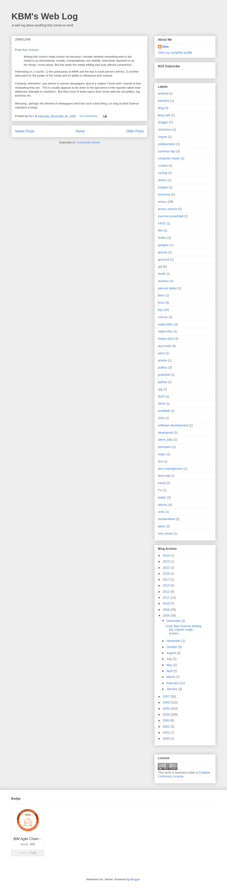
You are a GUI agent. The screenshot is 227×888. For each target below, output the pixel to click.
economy (164, 194)
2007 (166, 696)
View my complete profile (175, 52)
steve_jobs (165, 439)
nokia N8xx (165, 324)
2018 (166, 573)
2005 (166, 708)
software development (173, 425)
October (172, 647)
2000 (166, 738)
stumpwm (164, 447)
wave (161, 526)
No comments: (89, 116)
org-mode (164, 346)
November (173, 641)
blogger (163, 122)
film (160, 230)
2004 (166, 714)
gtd (160, 266)
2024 (166, 555)
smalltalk (164, 411)
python (162, 382)
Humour (163, 281)
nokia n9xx (165, 331)
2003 (166, 720)
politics (162, 367)
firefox (162, 237)
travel (161, 483)
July (169, 659)
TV (160, 490)
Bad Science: (30, 49)
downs (162, 180)
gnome (162, 252)
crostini (163, 165)
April (169, 671)
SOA (161, 418)
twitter (162, 497)
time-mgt (164, 475)
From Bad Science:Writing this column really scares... (183, 629)
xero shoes (165, 533)
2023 (166, 561)
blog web (164, 115)
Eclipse (163, 187)
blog (161, 108)
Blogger (135, 879)
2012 (166, 591)
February (172, 683)
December (173, 621)
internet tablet (167, 288)
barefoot (163, 100)
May (169, 665)
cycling (162, 173)
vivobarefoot (166, 519)
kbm (165, 46)
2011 (166, 597)
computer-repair (169, 158)
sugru (162, 454)
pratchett (164, 374)
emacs (162, 201)
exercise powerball (170, 216)
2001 (166, 732)
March (171, 677)
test (160, 461)
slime (161, 403)
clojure (162, 137)
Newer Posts (24, 131)
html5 (161, 274)
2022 (166, 567)
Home (80, 131)
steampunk (165, 432)
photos (162, 360)
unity (161, 511)
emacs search (167, 209)
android (163, 93)
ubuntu (162, 504)
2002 (166, 726)
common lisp (166, 151)
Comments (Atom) (88, 142)
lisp (160, 310)
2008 (166, 615)
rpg (160, 389)
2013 (166, 585)
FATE (161, 223)
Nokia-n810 (166, 338)
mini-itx (163, 317)
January (172, 689)
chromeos (164, 129)
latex (161, 295)
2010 (166, 603)
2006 (166, 702)
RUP (161, 396)
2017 (166, 579)
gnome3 (163, 259)
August (171, 653)
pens (161, 353)
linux (161, 302)
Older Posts (135, 131)
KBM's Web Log (44, 16)
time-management (170, 468)
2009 (166, 609)
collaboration (166, 144)
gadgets (163, 245)
